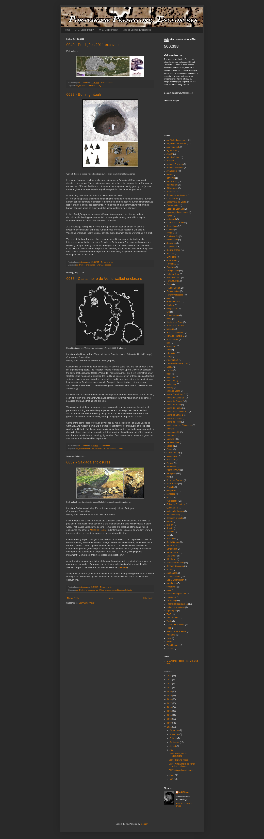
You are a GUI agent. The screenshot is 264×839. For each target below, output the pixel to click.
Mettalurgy (171, 384)
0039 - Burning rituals (84, 94)
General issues (173, 301)
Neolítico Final (173, 442)
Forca (169, 284)
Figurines (171, 267)
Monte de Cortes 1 (175, 415)
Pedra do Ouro (173, 470)
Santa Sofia (172, 549)
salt (168, 535)
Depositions (172, 246)
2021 (169, 687)
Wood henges (173, 645)
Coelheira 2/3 (172, 236)
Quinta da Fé (172, 508)
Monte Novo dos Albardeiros (179, 425)
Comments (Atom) (87, 603)
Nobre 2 (170, 446)
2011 (169, 727)
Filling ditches (173, 271)
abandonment (173, 147)
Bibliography (172, 188)
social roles (172, 583)
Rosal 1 (170, 528)
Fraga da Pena (173, 288)
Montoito (170, 429)
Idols (169, 350)
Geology (170, 305)
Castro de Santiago (175, 209)
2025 (169, 676)
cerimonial (171, 219)
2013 (169, 719)
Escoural (170, 253)
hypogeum (171, 346)
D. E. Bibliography (84, 29)
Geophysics (172, 308)
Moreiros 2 (171, 435)
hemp (169, 319)
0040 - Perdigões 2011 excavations (95, 45)
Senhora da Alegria (175, 566)
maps (169, 374)
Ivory (169, 356)
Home (67, 29)
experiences (172, 260)
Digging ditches (173, 250)
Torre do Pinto (173, 617)
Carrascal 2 (172, 198)
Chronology (172, 226)
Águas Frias (172, 150)
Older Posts (147, 598)
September (175, 742)
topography (172, 611)
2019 (169, 695)
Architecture (100, 448)
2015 (169, 711)
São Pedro (171, 559)
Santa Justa (172, 545)
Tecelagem (171, 597)
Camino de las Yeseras (177, 195)
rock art (170, 525)
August (173, 746)
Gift (168, 312)
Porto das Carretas (175, 480)
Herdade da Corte (175, 322)
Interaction (171, 353)
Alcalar (170, 154)
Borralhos (171, 192)
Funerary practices (103, 265)
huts (168, 343)
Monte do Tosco (174, 422)
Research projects (175, 518)
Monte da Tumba (174, 408)
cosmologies (172, 240)
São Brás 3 (171, 556)
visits (169, 638)
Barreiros (171, 178)
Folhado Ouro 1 (173, 277)
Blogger (144, 824)
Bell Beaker (172, 185)
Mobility (170, 387)
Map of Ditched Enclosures (137, 29)
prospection (172, 490)
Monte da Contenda (175, 398)
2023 (169, 679)
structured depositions (176, 594)
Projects (170, 487)
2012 (169, 723)
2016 (169, 707)
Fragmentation (173, 291)
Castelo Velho (173, 205)
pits (168, 477)
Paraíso (170, 463)
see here (122, 567)
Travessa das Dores (176, 624)
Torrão (169, 614)
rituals (169, 521)
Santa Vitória (172, 552)
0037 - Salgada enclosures (88, 462)
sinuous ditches (173, 576)
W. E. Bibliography (108, 29)
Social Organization (175, 580)
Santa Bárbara (173, 542)
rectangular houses (175, 511)
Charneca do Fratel (175, 222)
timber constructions (176, 607)
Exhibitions (171, 257)
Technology (172, 600)
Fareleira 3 (171, 264)
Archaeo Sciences (175, 164)
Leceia (169, 367)
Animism (170, 161)
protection (171, 494)
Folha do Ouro (173, 274)
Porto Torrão (172, 484)
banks (169, 174)
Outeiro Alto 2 (173, 453)
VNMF (169, 642)
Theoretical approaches (177, 604)
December (174, 730)
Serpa (169, 569)
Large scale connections (177, 363)
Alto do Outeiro (173, 157)
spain (169, 590)
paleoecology (172, 456)
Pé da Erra (171, 466)
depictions (171, 243)
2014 (169, 715)
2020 (169, 691)
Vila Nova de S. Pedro (176, 631)
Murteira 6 (171, 439)
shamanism (172, 573)
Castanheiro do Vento (114, 448)
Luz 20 (170, 370)
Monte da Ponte (98, 530)
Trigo (169, 628)
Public (169, 497)
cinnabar (170, 233)
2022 (169, 683)
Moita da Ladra (173, 391)
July (172, 750)
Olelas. (170, 449)
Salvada (170, 538)
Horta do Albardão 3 (176, 332)
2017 (169, 703)
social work (171, 587)
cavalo (169, 216)
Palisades (171, 459)
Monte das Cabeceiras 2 (177, 411)
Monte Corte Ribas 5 (176, 394)
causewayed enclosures (177, 212)
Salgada (128, 590)
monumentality (173, 432)
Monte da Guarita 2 (175, 401)
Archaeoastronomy (175, 167)
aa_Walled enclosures (85, 448)
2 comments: (105, 445)
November (174, 734)
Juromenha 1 (172, 360)
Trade (169, 621)
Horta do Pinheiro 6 (175, 336)
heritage (170, 329)
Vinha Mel (171, 635)
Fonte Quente (173, 281)
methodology (172, 380)
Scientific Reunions (175, 563)
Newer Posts (73, 598)
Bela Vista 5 (172, 181)
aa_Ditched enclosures (85, 86)
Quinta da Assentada (176, 504)
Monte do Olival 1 (174, 418)
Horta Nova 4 (172, 339)
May (172, 779)
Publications (172, 501)
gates (169, 298)
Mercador (171, 377)
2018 (169, 699)
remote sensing (173, 515)
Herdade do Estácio (175, 325)
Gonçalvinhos (173, 315)
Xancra (170, 648)
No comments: (107, 83)
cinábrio (170, 229)
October (173, 738)
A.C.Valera (184, 792)
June (172, 775)
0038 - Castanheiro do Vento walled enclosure (104, 278)
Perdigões (100, 86)
